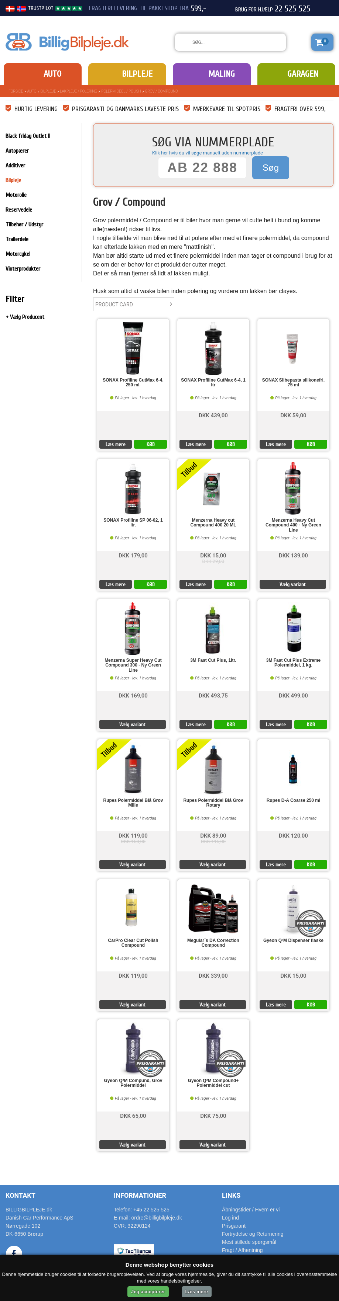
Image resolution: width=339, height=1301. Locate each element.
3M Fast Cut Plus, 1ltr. (213, 660)
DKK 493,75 (213, 695)
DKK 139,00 (293, 555)
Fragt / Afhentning (242, 1250)
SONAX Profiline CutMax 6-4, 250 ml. (133, 382)
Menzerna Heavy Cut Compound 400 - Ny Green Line (293, 525)
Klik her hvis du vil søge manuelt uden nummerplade (207, 153)
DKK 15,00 (213, 555)
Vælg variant (293, 584)
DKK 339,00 (213, 975)
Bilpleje (137, 74)
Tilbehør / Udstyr (24, 224)
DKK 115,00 (213, 841)
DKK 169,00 (133, 695)
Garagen (302, 74)
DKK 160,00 (133, 841)
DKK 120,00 (293, 835)
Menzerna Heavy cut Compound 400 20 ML (213, 523)
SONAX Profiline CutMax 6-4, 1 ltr (213, 382)
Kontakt (20, 1195)
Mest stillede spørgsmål (249, 1242)
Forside (15, 91)
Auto (52, 74)
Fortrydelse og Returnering (253, 1234)
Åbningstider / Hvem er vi (251, 1210)
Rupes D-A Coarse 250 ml (294, 800)
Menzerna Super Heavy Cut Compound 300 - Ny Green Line (133, 665)
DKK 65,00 (133, 1115)
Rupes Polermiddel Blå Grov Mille (133, 803)
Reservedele (19, 209)
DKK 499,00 (293, 695)
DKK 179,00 (133, 555)
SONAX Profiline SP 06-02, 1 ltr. (133, 523)
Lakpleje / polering (78, 91)
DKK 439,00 (213, 415)
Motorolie (16, 195)
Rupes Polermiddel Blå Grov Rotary (213, 803)
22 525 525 (292, 8)
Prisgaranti (234, 1226)
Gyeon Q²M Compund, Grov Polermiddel (133, 1083)
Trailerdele (17, 239)
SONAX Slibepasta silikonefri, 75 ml (293, 382)
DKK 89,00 (213, 835)
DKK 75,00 (213, 1115)
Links (231, 1195)
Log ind (230, 1218)
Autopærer (17, 150)
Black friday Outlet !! (28, 136)
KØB (151, 444)
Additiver (15, 165)
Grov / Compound (161, 91)
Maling (221, 74)
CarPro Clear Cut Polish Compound (133, 943)
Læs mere (116, 444)
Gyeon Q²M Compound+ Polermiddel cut (213, 1083)
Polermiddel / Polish (121, 91)
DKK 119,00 (133, 835)
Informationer (140, 1195)
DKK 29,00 (213, 561)
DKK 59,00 (293, 415)
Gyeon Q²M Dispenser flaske (293, 940)
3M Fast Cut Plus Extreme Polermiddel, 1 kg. (293, 663)
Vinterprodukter (23, 268)
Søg (271, 168)
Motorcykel (18, 254)
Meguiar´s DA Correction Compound (213, 943)
